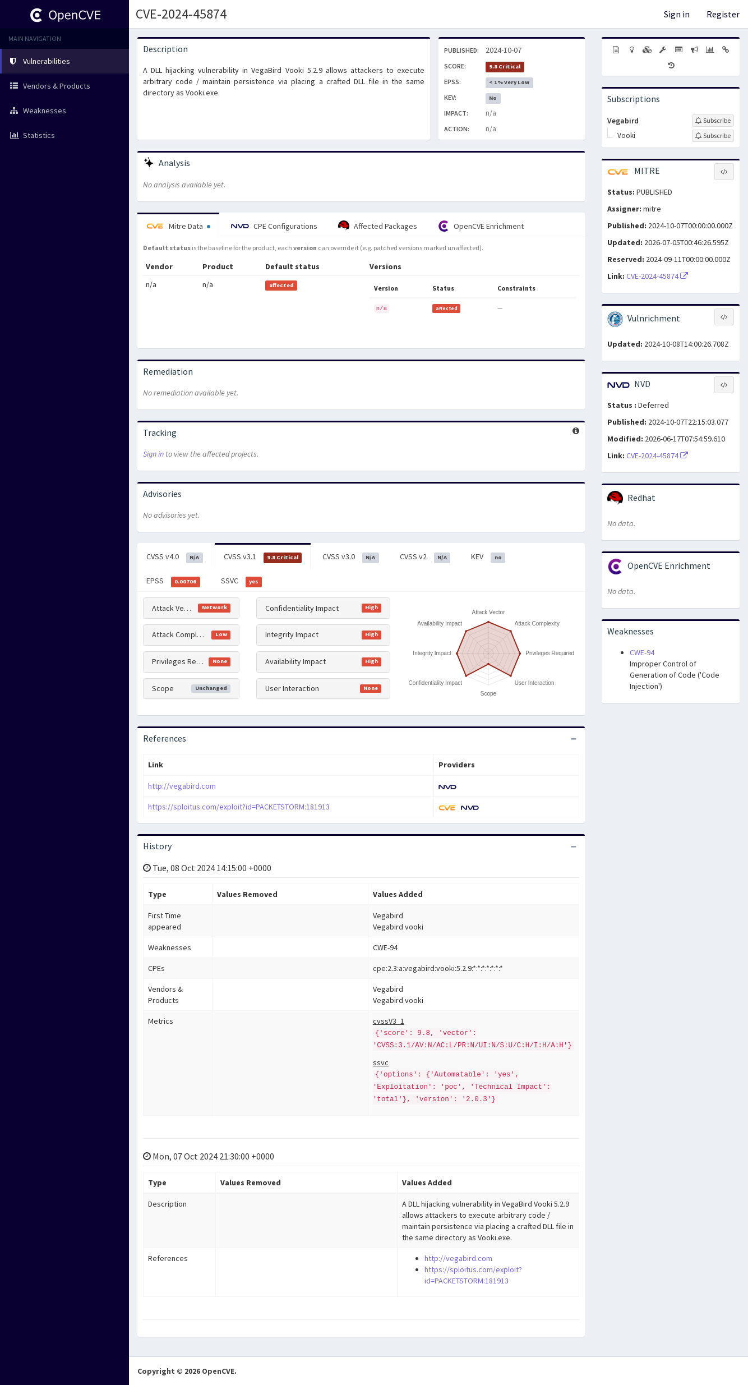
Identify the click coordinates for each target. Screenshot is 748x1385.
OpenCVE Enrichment (481, 226)
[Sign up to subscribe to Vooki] (713, 136)
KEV (488, 557)
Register (723, 14)
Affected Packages (377, 226)
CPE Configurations (274, 226)
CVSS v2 (425, 557)
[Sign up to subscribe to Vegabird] (713, 120)
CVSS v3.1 (263, 557)
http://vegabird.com (182, 786)
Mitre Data (178, 226)
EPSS (173, 581)
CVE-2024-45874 (181, 13)
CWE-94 (642, 652)
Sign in (677, 14)
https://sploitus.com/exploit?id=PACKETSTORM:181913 (239, 807)
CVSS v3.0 (350, 557)
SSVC (241, 581)
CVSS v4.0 (174, 557)
